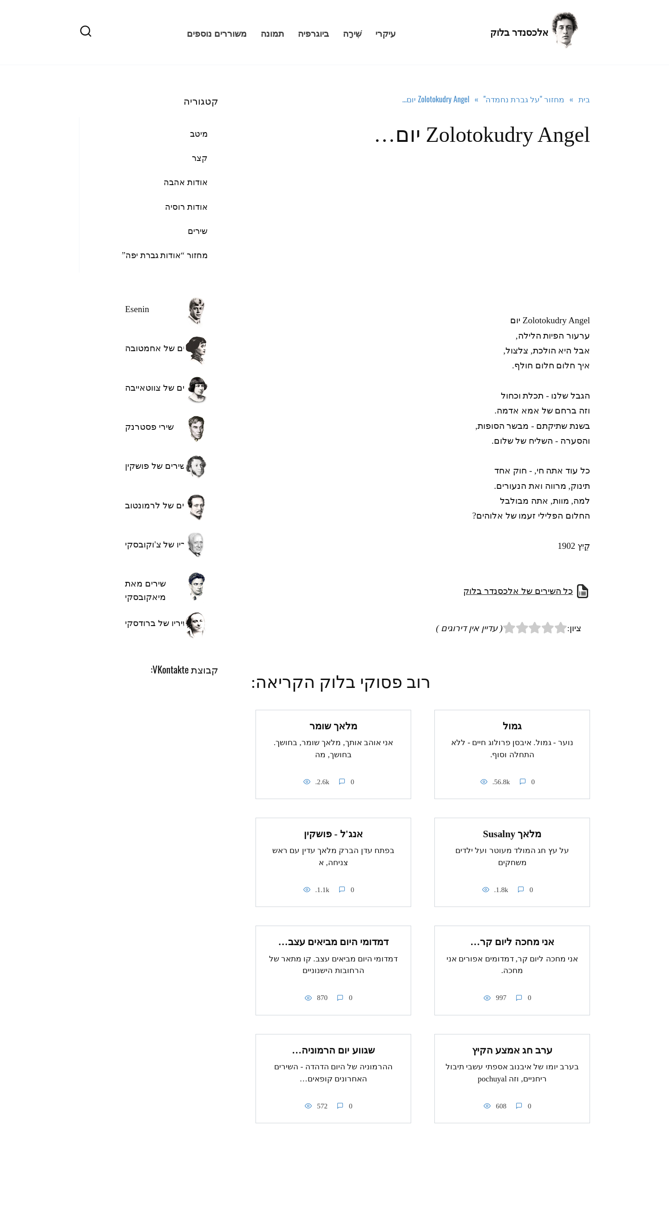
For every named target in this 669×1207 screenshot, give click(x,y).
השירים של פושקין (158, 466)
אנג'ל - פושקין (333, 834)
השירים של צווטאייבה (164, 388)
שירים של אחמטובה (161, 348)
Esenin (137, 309)
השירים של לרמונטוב (164, 505)
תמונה (272, 32)
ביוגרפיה (313, 32)
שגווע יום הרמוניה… (333, 1050)
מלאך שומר (333, 726)
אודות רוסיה (186, 207)
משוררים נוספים (217, 32)
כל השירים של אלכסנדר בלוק (518, 591)
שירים (198, 231)
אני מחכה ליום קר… (512, 941)
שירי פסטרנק (149, 427)
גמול (512, 726)
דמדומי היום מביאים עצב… (333, 941)
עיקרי (385, 32)
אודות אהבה (186, 182)
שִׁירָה (352, 32)
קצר (200, 158)
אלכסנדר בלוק (519, 32)
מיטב (199, 134)
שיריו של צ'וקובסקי (159, 544)
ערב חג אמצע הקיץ (512, 1050)
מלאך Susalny (512, 834)
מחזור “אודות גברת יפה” (165, 255)
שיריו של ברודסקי (157, 623)
